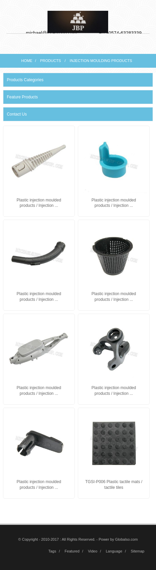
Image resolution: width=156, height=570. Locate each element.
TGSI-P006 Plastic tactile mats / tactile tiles (113, 484)
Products (50, 61)
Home (26, 61)
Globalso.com (126, 539)
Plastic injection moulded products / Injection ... (39, 203)
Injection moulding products (101, 61)
